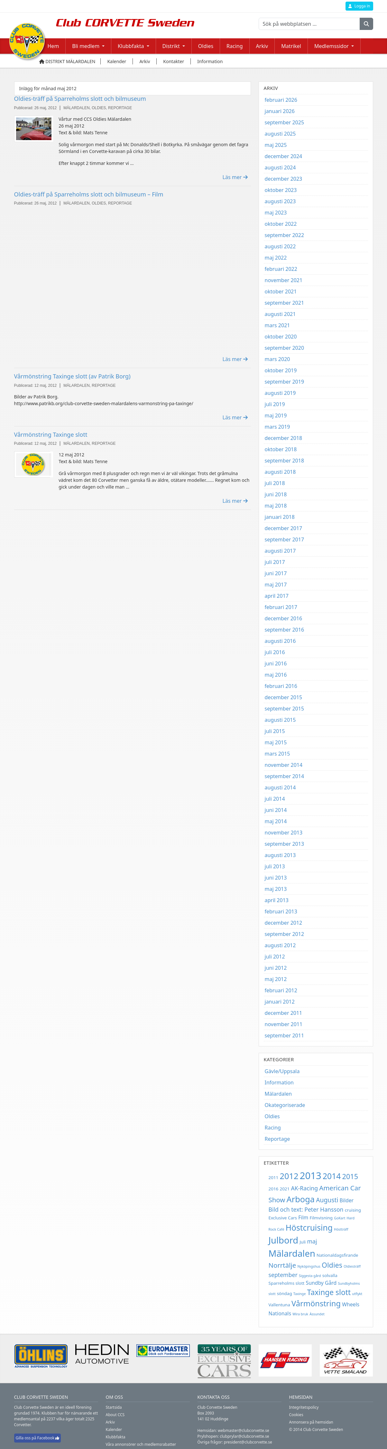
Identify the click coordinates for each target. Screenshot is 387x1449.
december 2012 (283, 922)
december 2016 (283, 618)
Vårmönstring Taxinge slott (51, 434)
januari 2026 (280, 111)
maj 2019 (276, 415)
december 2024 (283, 156)
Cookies (296, 1414)
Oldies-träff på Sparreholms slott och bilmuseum (80, 98)
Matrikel (291, 46)
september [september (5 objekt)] (283, 1275)
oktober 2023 (281, 190)
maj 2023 (276, 212)
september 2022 (284, 235)
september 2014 (284, 776)
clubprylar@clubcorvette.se (244, 1436)
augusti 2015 (280, 719)
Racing (234, 46)
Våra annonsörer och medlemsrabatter (141, 1444)
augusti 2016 (280, 640)
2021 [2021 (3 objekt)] (285, 1189)
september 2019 (284, 381)
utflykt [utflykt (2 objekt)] (357, 1294)
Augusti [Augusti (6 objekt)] (327, 1200)
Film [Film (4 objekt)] (303, 1217)
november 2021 (284, 280)
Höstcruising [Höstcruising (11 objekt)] (309, 1227)
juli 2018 (275, 483)
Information (279, 1082)
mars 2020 (277, 359)
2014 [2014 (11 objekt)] (332, 1176)
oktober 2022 (281, 223)
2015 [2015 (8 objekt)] (350, 1176)
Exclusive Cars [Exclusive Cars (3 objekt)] (283, 1218)
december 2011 (283, 1012)
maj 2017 (276, 584)
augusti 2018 (280, 471)
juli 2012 (275, 956)
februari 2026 (281, 99)
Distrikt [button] (171, 46)
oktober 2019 (281, 370)
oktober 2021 (281, 291)
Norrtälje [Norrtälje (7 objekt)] (282, 1265)
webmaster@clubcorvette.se (243, 1430)
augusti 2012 (280, 945)
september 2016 (284, 629)
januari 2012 (280, 1001)
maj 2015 (276, 742)
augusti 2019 (280, 392)
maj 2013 (276, 888)
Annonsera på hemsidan (311, 1422)
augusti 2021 (280, 314)
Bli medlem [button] (85, 46)
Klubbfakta (115, 1437)
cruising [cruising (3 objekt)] (353, 1210)
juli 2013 (275, 866)
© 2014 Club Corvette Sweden (316, 1429)
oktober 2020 (281, 336)
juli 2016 (275, 652)
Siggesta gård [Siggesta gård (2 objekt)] (310, 1275)
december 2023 (283, 178)
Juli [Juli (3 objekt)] (302, 1242)
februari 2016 (281, 686)
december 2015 (283, 697)
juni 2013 (276, 877)
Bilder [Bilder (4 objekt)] (347, 1200)
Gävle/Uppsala (282, 1071)
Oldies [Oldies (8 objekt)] (332, 1265)
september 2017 (284, 539)
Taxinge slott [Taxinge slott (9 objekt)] (329, 1292)
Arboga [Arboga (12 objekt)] (301, 1199)
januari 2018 (280, 516)
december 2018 (283, 438)
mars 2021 (277, 325)
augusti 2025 (280, 133)
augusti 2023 (280, 201)
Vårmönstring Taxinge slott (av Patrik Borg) (72, 376)
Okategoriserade (285, 1105)
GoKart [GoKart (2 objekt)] (339, 1218)
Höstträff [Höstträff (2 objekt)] (341, 1229)
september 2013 (284, 843)
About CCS (115, 1414)
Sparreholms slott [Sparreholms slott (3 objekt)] (287, 1283)
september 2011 (284, 1035)
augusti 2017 (280, 550)
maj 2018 (276, 505)
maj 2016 (276, 674)
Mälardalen (278, 1093)
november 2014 (284, 764)
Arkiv (262, 46)
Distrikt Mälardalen (67, 61)
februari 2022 (281, 268)
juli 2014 (275, 798)
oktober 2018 (281, 449)
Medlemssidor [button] (331, 46)
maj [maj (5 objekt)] (312, 1241)
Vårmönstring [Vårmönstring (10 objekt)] (316, 1303)
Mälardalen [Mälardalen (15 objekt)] (292, 1253)
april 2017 (277, 595)
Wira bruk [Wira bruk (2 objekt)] (300, 1314)
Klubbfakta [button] (131, 46)
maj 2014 (276, 821)
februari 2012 (281, 990)
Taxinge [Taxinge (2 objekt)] (299, 1294)
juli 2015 (275, 731)
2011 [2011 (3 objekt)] (274, 1177)
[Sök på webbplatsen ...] (309, 24)
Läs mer (235, 177)
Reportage (277, 1138)
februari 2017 (281, 607)
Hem (53, 46)
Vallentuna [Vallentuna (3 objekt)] (279, 1305)
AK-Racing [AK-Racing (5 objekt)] (304, 1188)
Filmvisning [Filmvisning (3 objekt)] (321, 1218)
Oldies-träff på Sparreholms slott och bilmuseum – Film (88, 194)
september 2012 (284, 934)
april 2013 (277, 900)
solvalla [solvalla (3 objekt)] (329, 1275)
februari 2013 (281, 911)
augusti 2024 (280, 167)
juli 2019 (275, 404)
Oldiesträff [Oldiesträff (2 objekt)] (352, 1266)
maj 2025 (276, 144)
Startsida (114, 1407)
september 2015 (284, 708)
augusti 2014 (280, 787)
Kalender (114, 1429)
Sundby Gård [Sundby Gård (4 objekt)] (321, 1282)
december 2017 (283, 528)
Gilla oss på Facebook (38, 1438)
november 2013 (284, 832)
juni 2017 (276, 573)
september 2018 (284, 460)
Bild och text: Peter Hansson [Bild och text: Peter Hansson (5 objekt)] (306, 1209)
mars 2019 (277, 426)
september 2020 (284, 347)
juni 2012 (276, 967)
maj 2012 (276, 979)
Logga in (359, 6)
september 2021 (284, 302)
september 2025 (284, 122)
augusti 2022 (280, 246)
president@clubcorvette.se (248, 1442)
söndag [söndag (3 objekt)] (284, 1293)
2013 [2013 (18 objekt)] (310, 1175)
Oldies (205, 46)
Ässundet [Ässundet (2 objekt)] (317, 1314)
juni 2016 (276, 663)
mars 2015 (277, 753)
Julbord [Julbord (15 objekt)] (284, 1240)
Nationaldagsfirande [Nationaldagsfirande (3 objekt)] (337, 1255)
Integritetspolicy (304, 1407)
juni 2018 (276, 494)
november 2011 (284, 1024)
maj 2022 (276, 257)
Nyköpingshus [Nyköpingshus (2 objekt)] (308, 1266)
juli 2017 (275, 562)
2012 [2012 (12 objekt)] (289, 1175)
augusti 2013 (280, 855)
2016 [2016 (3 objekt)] (274, 1189)
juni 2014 (276, 810)
